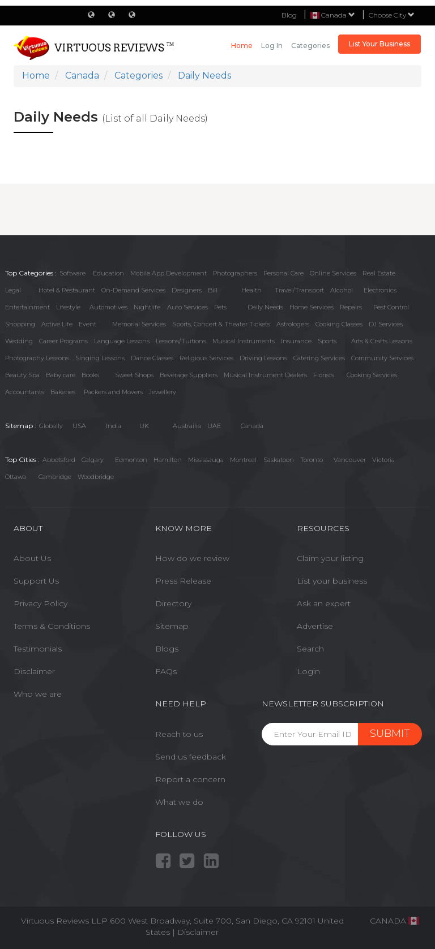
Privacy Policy (40, 603)
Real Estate (378, 273)
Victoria (383, 460)
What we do (179, 802)
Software (72, 273)
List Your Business (379, 44)
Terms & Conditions (52, 626)
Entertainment (27, 307)
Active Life (56, 324)
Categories (310, 45)
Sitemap (172, 626)
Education (108, 273)
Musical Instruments (243, 341)
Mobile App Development (168, 273)
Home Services (311, 307)
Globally (51, 426)
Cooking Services (372, 375)
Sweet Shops (134, 375)
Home (242, 45)
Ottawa (15, 477)
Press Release (183, 581)
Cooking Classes (338, 324)
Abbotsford (58, 460)
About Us (32, 558)
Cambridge (55, 477)
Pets (220, 307)
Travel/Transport (299, 290)
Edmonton (131, 460)
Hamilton (167, 460)
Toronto (311, 460)
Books (90, 375)
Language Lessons (122, 341)
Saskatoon (278, 460)
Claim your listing (330, 558)
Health (251, 290)
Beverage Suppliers (189, 375)
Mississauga (206, 460)
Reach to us (179, 734)
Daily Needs (265, 307)
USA (79, 426)
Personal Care (283, 273)
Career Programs (63, 341)
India (113, 426)
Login (308, 671)
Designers (187, 290)
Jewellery (162, 392)
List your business (332, 581)
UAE (214, 426)
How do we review (192, 558)
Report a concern (190, 779)
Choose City (392, 15)
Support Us (36, 581)
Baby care (60, 375)
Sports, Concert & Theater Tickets (221, 324)
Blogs (166, 649)
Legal (13, 290)
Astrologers (292, 324)
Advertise (315, 626)
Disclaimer (34, 671)
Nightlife (147, 307)
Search (310, 649)
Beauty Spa (22, 375)
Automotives (108, 307)
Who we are (38, 694)
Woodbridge (96, 477)
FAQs (166, 671)
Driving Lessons (263, 358)
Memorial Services (139, 324)
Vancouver (350, 460)
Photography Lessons (37, 358)
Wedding (19, 341)
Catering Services (319, 358)
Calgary (93, 460)
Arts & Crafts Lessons (381, 341)
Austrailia (187, 426)
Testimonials (38, 649)
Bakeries (62, 392)
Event (87, 324)
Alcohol (341, 290)
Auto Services (187, 307)
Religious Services (206, 358)
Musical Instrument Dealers (265, 375)
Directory (173, 603)
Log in (272, 45)
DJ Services (386, 324)
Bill (213, 290)
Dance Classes (152, 358)
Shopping (20, 324)
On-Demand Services (133, 290)
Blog (289, 15)
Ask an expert (324, 603)
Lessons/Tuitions (181, 341)
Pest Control (391, 307)
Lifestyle (68, 307)
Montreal (243, 460)
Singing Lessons (100, 358)
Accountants (24, 392)
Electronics (380, 290)
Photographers (235, 273)
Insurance (296, 341)
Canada (252, 426)
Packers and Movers (113, 392)
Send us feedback (190, 757)
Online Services (333, 273)
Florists (323, 375)
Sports (327, 341)
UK (144, 426)
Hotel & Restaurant (67, 290)
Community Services (382, 358)
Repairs (351, 307)
